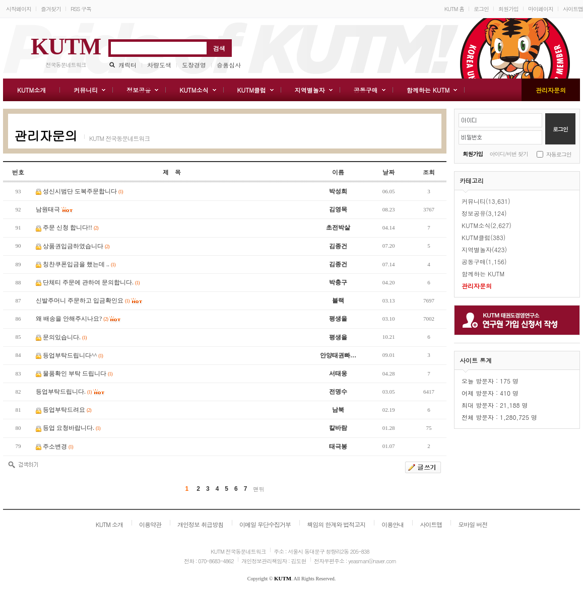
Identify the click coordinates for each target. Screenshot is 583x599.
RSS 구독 (81, 9)
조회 (429, 172)
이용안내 (392, 524)
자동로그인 (558, 154)
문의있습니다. (65, 337)
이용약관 (150, 524)
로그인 (481, 9)
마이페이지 (540, 9)
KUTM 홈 (454, 9)
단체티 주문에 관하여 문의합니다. (91, 282)
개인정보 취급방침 (200, 524)
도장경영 (194, 64)
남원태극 (48, 209)
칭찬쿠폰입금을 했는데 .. (79, 264)
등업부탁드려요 (67, 409)
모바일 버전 (472, 524)
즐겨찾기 (51, 9)
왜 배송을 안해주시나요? (72, 318)
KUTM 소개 (109, 524)
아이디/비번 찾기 (509, 154)
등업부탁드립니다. (64, 391)
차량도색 (159, 64)
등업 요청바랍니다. (71, 427)
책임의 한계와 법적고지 (336, 524)
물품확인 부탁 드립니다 (77, 373)
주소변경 (58, 446)
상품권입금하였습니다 (76, 246)
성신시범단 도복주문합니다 (83, 191)
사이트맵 (573, 9)
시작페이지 (18, 9)
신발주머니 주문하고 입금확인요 (82, 300)
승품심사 (229, 64)
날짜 (388, 172)
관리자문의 (45, 135)
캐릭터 (127, 64)
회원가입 (508, 9)
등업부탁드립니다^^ (73, 355)
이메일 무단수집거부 (265, 524)
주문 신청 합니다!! (70, 227)
